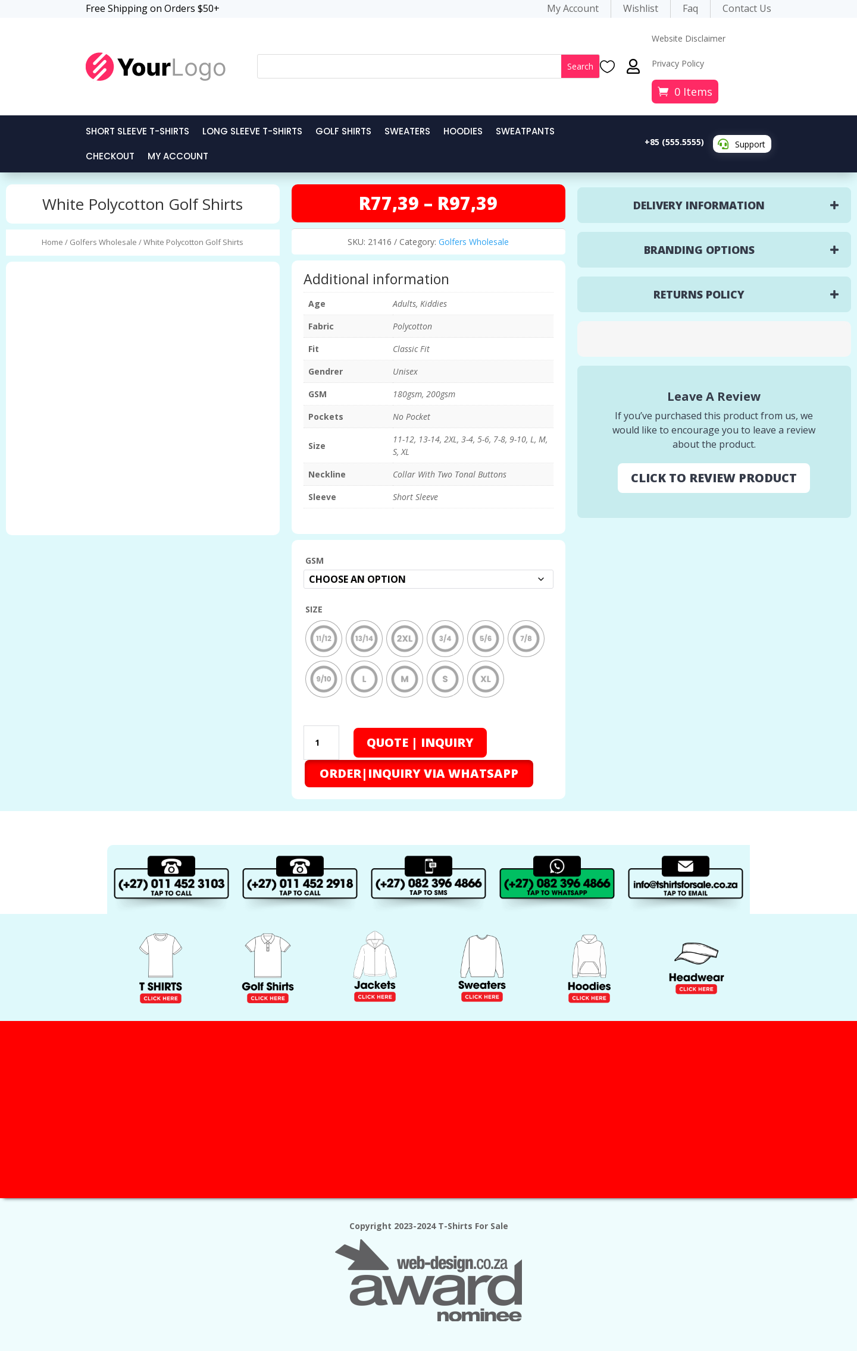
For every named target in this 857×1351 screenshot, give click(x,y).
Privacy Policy (678, 64)
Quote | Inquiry (420, 739)
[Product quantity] (321, 739)
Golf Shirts (343, 132)
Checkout (110, 157)
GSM (314, 560)
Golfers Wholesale (103, 242)
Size (314, 606)
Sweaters (407, 132)
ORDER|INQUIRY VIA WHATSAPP (419, 770)
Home (52, 242)
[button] (418, 769)
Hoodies (463, 132)
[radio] (324, 635)
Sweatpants (525, 132)
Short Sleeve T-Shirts (137, 132)
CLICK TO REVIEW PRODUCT (714, 478)
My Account (178, 157)
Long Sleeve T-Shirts (252, 132)
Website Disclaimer (688, 39)
